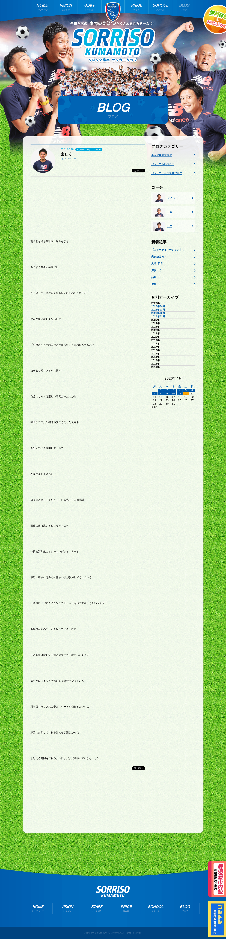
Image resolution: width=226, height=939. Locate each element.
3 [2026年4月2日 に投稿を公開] (173, 390)
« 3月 (154, 406)
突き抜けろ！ (159, 256)
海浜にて (156, 270)
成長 (153, 284)
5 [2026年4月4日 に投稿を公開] (186, 390)
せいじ (164, 198)
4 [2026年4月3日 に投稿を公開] (179, 390)
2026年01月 (158, 316)
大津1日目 (157, 263)
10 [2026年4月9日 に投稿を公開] (173, 393)
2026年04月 (158, 306)
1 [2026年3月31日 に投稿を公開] (161, 390)
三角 (162, 212)
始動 (153, 277)
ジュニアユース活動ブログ (166, 173)
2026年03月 (158, 309)
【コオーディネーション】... (167, 249)
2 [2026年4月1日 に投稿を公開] (167, 390)
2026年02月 (158, 313)
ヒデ (162, 226)
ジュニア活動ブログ (162, 164)
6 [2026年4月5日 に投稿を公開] (192, 390)
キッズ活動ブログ (161, 155)
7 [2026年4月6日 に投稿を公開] (154, 393)
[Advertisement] (88, 206)
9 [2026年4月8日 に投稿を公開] (167, 393)
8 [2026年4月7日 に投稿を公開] (161, 393)
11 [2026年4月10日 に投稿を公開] (179, 393)
